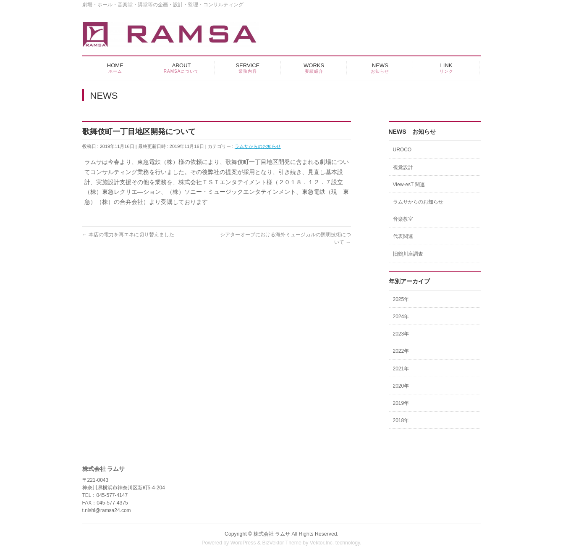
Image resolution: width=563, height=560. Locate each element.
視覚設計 (403, 167)
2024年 (401, 317)
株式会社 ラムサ (272, 534)
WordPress (243, 543)
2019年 (401, 403)
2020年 (401, 386)
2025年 (401, 299)
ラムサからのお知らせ (258, 146)
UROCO (402, 150)
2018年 (401, 420)
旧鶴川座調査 (408, 254)
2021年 (401, 369)
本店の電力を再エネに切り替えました (128, 235)
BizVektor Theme (281, 543)
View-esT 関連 (409, 185)
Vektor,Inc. (322, 543)
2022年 (401, 351)
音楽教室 (403, 219)
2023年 (401, 334)
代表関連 (403, 236)
